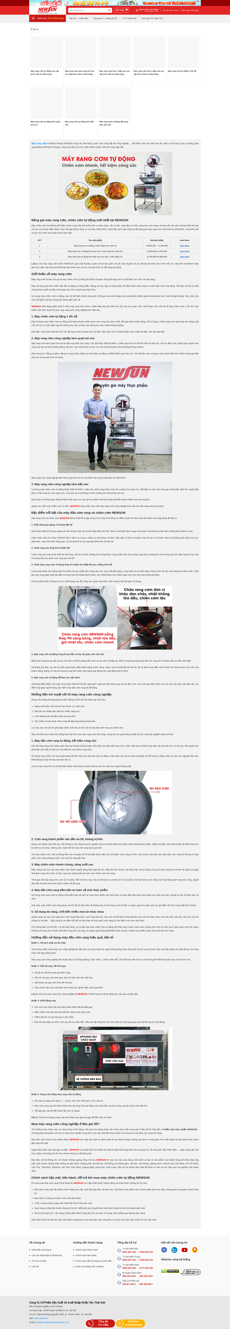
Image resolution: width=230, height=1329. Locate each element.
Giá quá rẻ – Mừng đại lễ (105, 18)
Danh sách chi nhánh (148, 10)
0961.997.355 (129, 1252)
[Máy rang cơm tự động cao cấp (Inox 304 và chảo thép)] (46, 52)
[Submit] (109, 10)
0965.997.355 (129, 1268)
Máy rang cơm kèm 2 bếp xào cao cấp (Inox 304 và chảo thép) (149, 72)
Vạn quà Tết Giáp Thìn (152, 18)
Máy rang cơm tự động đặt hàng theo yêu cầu (113, 123)
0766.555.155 (146, 1252)
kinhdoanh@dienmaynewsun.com (52, 1322)
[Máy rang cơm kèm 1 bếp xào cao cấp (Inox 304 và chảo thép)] (115, 52)
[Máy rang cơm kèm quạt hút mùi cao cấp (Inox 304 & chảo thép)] (80, 52)
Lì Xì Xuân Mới (129, 18)
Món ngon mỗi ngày (190, 10)
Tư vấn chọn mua (170, 10)
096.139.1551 (129, 1276)
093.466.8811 (146, 1284)
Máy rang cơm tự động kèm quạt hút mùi (45, 123)
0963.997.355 (129, 1260)
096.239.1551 (146, 1276)
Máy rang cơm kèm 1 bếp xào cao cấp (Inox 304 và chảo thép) (114, 72)
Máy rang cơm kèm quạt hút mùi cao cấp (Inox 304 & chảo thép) (79, 72)
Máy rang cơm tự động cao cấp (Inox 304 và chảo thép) (45, 72)
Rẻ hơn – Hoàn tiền (79, 18)
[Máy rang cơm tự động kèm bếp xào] (80, 103)
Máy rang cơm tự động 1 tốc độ (182, 71)
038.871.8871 (129, 1284)
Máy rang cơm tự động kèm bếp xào (79, 123)
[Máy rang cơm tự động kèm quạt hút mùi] (46, 103)
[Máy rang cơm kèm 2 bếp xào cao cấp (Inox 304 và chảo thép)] (149, 52)
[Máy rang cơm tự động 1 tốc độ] (183, 52)
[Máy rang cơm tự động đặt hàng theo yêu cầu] (115, 103)
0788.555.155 (146, 1260)
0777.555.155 (146, 1268)
